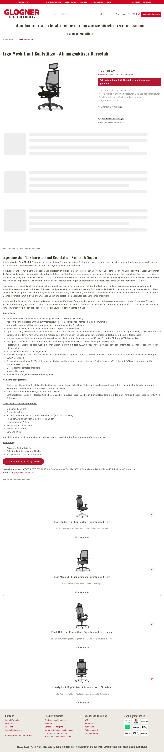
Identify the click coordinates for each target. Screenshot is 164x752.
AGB (86, 720)
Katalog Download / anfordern (18, 735)
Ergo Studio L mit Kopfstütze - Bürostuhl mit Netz (82, 522)
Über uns (9, 727)
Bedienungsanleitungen (55, 720)
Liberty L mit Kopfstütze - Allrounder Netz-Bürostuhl (81, 687)
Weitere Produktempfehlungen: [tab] (16, 480)
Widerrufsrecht (91, 730)
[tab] (9, 248)
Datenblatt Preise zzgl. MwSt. (25, 461)
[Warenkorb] (134, 14)
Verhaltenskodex (92, 733)
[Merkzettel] (118, 14)
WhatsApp (9, 723)
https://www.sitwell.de (23, 472)
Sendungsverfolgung (54, 727)
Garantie (48, 723)
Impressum (90, 727)
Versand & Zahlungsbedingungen (59, 730)
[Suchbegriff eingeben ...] (75, 14)
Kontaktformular (12, 720)
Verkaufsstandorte (151, 14)
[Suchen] (101, 14)
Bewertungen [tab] (35, 248)
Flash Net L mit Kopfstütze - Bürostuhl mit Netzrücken (82, 632)
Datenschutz (90, 723)
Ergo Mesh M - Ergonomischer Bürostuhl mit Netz (82, 577)
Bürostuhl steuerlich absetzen (58, 737)
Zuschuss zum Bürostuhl (56, 733)
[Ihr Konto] (124, 14)
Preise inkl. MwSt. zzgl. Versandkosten (115, 74)
